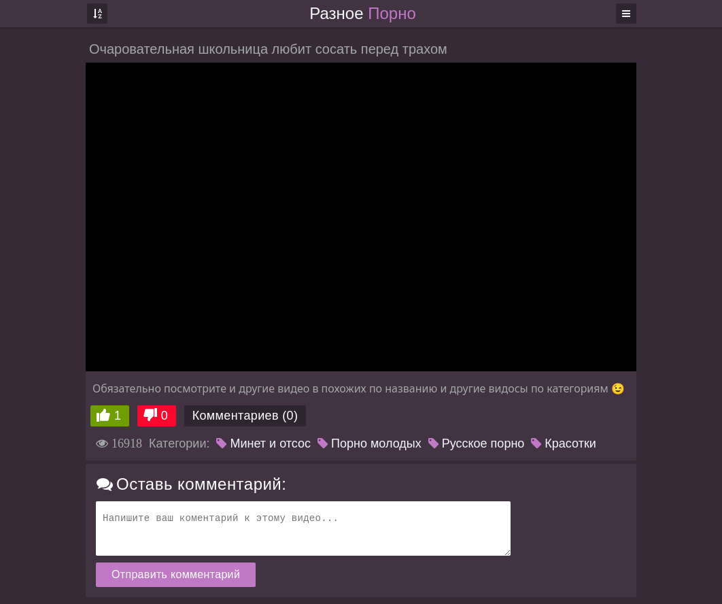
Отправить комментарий (175, 574)
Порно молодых (369, 443)
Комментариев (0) (245, 415)
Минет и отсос (263, 443)
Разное (362, 13)
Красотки (563, 443)
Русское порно (476, 443)
